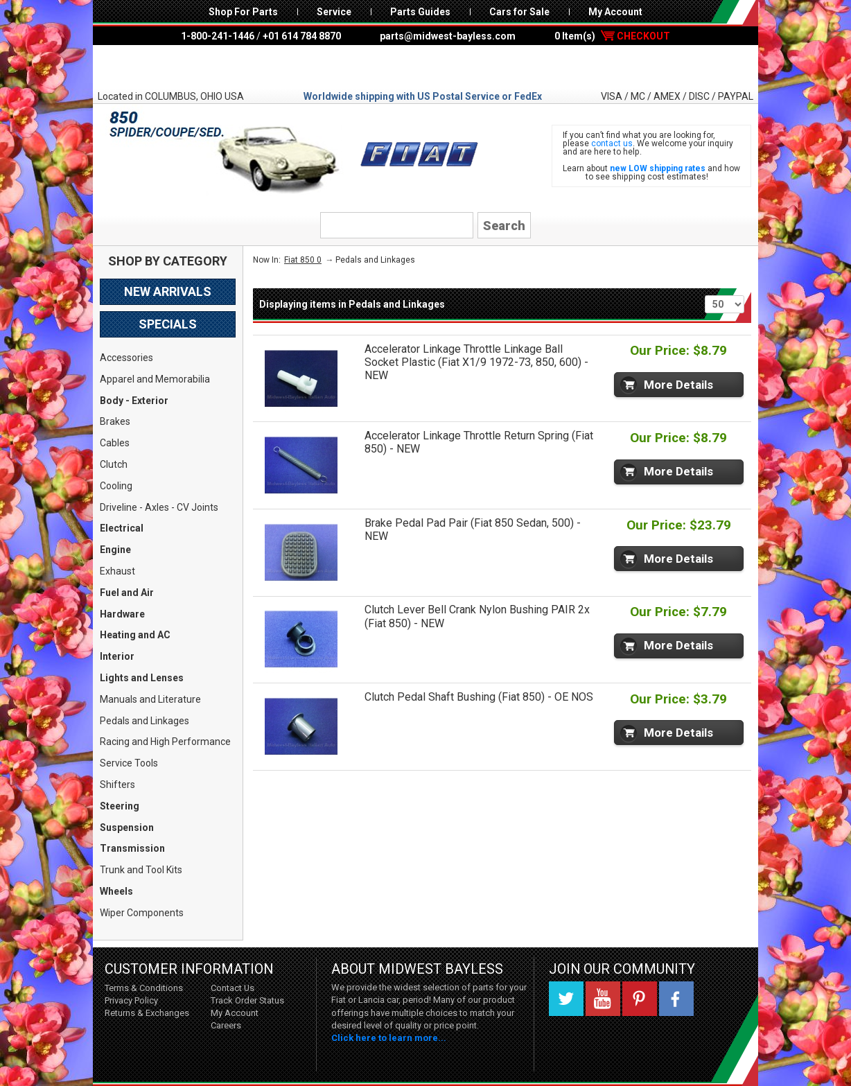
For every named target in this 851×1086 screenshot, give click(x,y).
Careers (226, 1025)
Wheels (116, 891)
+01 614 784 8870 (302, 36)
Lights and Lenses (142, 677)
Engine (115, 549)
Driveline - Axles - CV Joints (159, 507)
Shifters (117, 784)
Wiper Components (142, 912)
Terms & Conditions (144, 988)
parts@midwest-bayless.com (448, 36)
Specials (168, 324)
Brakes (115, 421)
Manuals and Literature (150, 699)
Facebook (676, 998)
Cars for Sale (519, 11)
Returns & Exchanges (147, 1013)
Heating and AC (135, 634)
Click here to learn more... (388, 1038)
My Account (615, 11)
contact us (612, 143)
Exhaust (117, 571)
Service (334, 11)
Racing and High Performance (165, 741)
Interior (117, 656)
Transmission (132, 848)
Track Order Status (247, 1000)
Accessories (126, 357)
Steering (119, 806)
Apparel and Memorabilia (155, 379)
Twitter (566, 998)
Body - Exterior (134, 400)
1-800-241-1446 (217, 36)
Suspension (127, 827)
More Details (678, 385)
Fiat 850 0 (303, 260)
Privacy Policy (131, 1000)
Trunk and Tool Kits (141, 869)
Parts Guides (420, 11)
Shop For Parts (243, 11)
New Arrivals (167, 291)
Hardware (122, 614)
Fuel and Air (127, 592)
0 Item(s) (612, 36)
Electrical (121, 528)
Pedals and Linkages (144, 720)
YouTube (603, 998)
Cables (115, 442)
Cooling (116, 485)
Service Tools (129, 763)
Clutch (114, 464)
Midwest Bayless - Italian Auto (425, 67)
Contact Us (232, 988)
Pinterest (639, 998)
